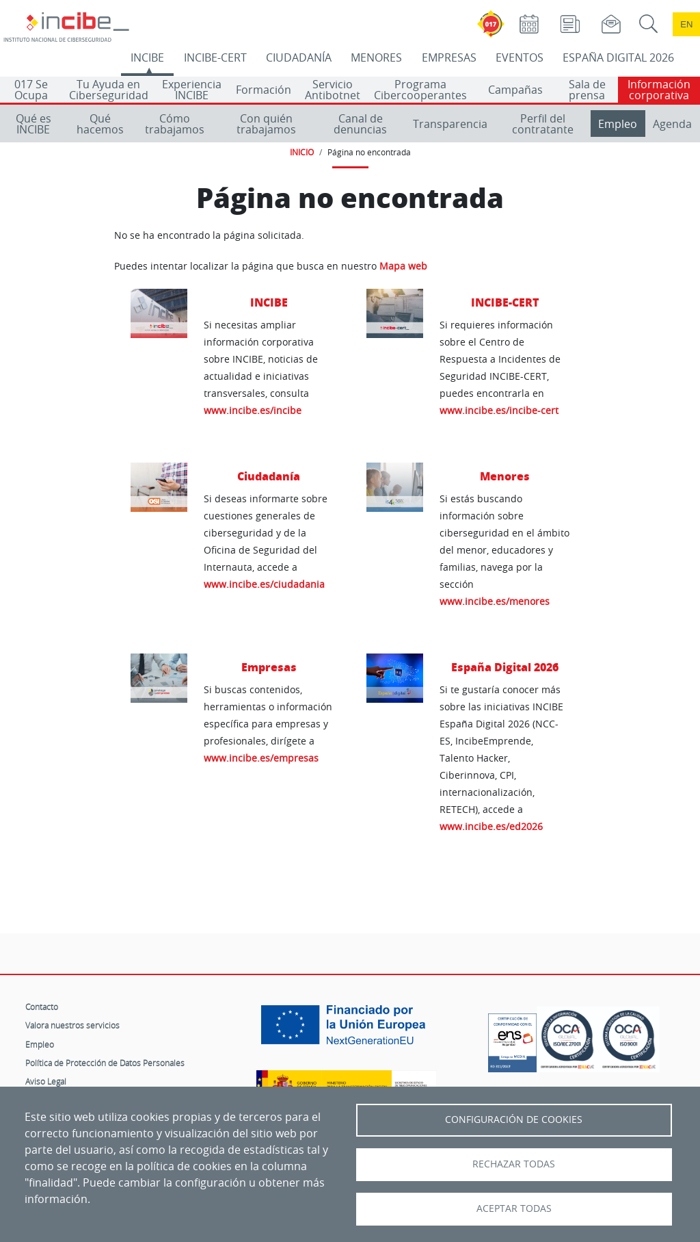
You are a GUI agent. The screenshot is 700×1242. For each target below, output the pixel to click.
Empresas (269, 667)
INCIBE (147, 57)
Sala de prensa (587, 90)
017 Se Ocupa (31, 90)
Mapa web (403, 266)
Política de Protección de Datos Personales (105, 1062)
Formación (263, 89)
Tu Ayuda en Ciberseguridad (108, 90)
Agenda (672, 123)
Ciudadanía (268, 476)
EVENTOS (519, 57)
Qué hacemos (100, 124)
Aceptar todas (514, 1208)
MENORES (376, 57)
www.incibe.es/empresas (261, 757)
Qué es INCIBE (33, 124)
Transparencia (450, 123)
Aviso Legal (45, 1081)
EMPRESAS (449, 57)
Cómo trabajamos (174, 124)
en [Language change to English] (686, 24)
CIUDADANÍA (299, 57)
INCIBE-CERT (215, 57)
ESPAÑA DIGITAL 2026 (618, 57)
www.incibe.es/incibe (252, 410)
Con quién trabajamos (266, 124)
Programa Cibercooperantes (420, 90)
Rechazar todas (513, 1164)
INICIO (302, 151)
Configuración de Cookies (513, 1119)
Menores (505, 476)
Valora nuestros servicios (72, 1025)
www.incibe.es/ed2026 (491, 826)
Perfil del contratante (543, 124)
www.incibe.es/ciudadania (264, 584)
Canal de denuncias (360, 124)
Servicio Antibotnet (332, 90)
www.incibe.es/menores (495, 601)
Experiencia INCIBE (191, 90)
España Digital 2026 (504, 667)
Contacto (41, 1006)
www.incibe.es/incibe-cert (499, 410)
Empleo (617, 123)
